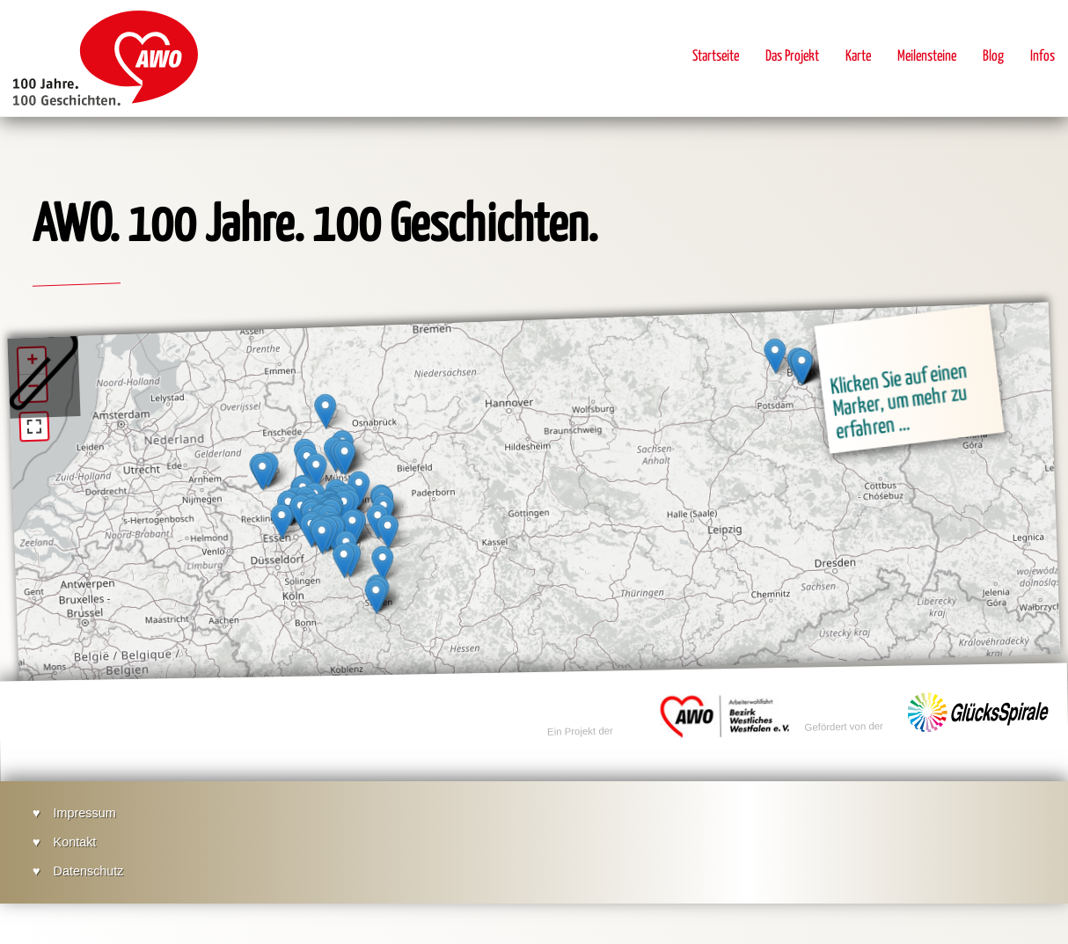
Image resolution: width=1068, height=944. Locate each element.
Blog (993, 56)
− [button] (33, 388)
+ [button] (32, 361)
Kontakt (75, 842)
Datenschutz (89, 871)
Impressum (85, 813)
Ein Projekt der (581, 718)
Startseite (715, 56)
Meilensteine (926, 56)
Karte (858, 56)
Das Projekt (792, 56)
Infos (1042, 56)
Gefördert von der (845, 713)
